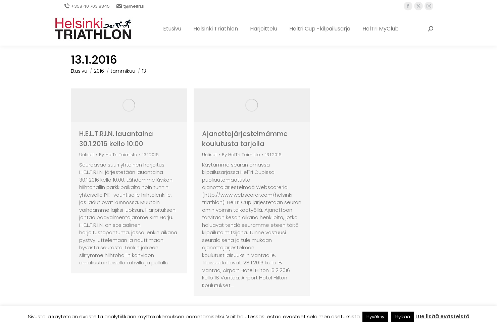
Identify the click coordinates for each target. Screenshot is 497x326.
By (118, 155)
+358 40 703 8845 (87, 6)
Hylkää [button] (402, 317)
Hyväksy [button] (375, 317)
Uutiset (86, 154)
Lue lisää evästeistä (442, 316)
